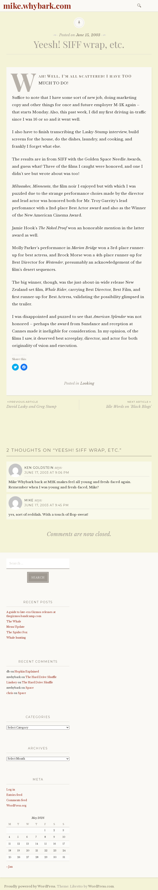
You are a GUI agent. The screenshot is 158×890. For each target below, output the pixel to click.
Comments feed (16, 799)
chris (9, 692)
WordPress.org (16, 804)
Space (29, 686)
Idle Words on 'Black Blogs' (115, 404)
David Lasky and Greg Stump (42, 404)
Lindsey (11, 681)
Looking (87, 383)
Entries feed (14, 794)
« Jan (9, 865)
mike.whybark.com (37, 5)
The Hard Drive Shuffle (41, 676)
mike (29, 500)
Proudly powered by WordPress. (30, 885)
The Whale (13, 620)
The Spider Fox (16, 631)
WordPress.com (101, 885)
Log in (10, 788)
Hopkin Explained (27, 670)
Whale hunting (16, 636)
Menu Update (15, 625)
